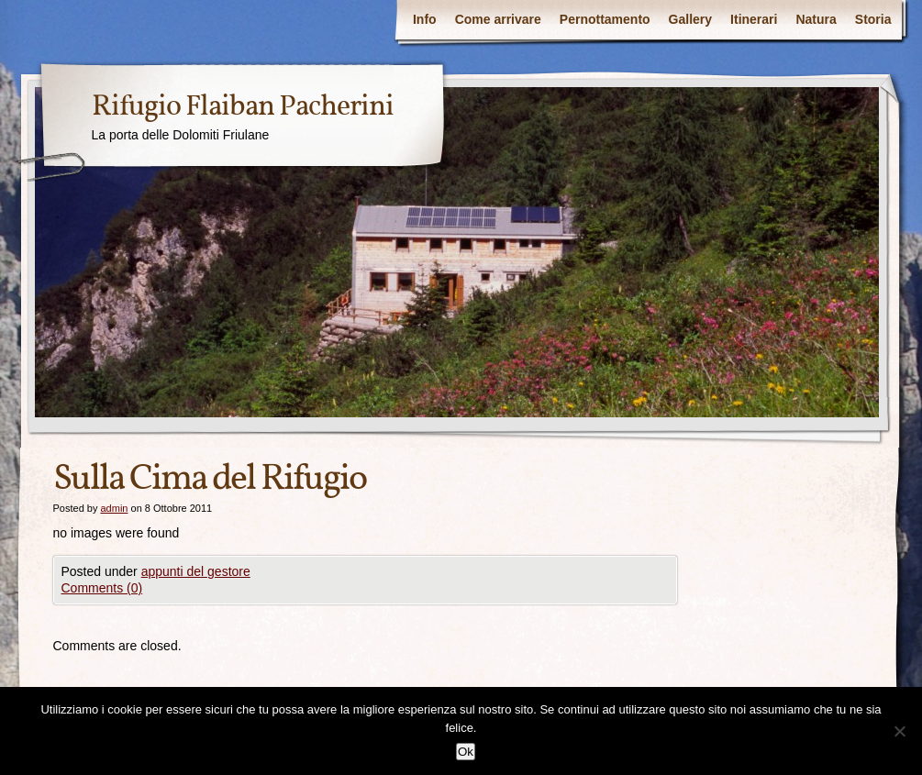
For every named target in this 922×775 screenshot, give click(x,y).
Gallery (690, 19)
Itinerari (753, 19)
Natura (815, 19)
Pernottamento (605, 19)
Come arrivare (498, 19)
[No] (899, 731)
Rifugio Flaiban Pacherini (243, 107)
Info (425, 19)
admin (114, 508)
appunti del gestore (195, 571)
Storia (873, 19)
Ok (465, 751)
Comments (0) (102, 588)
